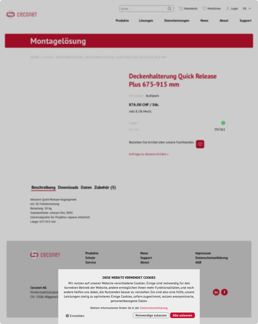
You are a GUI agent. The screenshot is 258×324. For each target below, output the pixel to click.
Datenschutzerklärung (154, 308)
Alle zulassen (182, 315)
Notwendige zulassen (151, 315)
